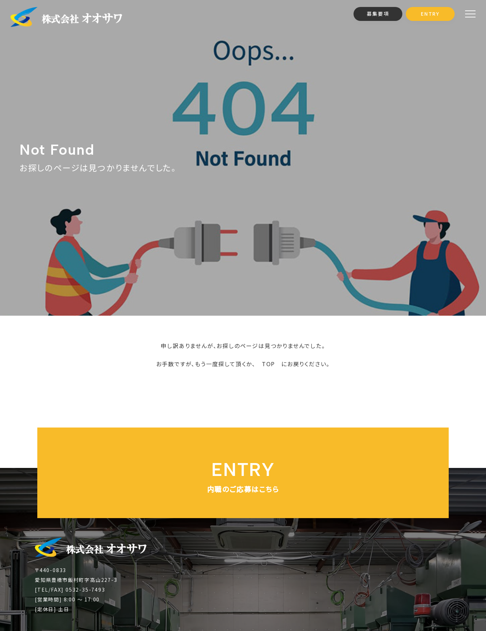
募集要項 (378, 13)
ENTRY (430, 13)
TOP (268, 364)
